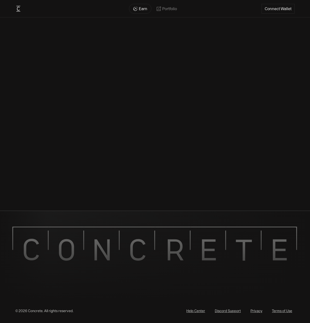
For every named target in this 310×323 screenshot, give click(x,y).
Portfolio (169, 8)
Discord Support (228, 311)
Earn (143, 8)
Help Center (195, 311)
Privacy (256, 311)
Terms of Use (282, 311)
